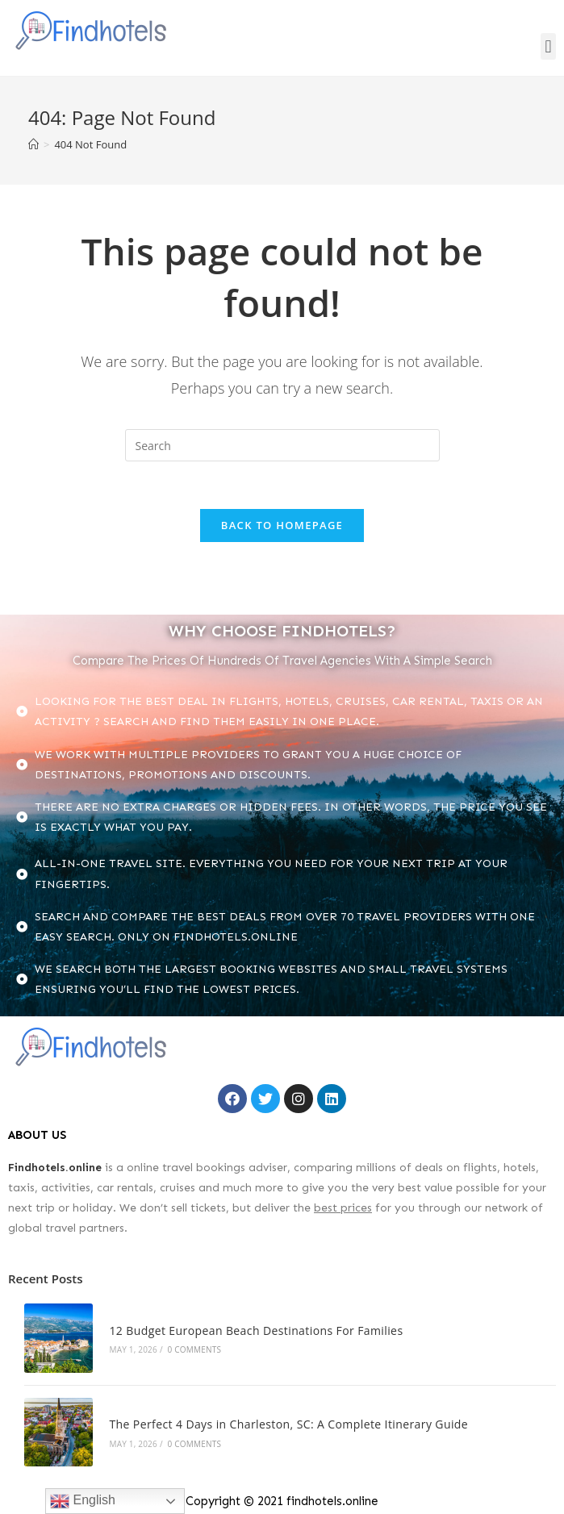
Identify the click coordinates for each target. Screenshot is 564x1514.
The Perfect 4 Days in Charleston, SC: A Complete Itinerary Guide (286, 1422)
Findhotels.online (55, 1167)
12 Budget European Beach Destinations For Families (254, 1330)
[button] (548, 46)
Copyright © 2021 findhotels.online (282, 1498)
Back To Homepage (282, 526)
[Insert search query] (282, 445)
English (82, 1501)
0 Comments (192, 1349)
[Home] (33, 144)
